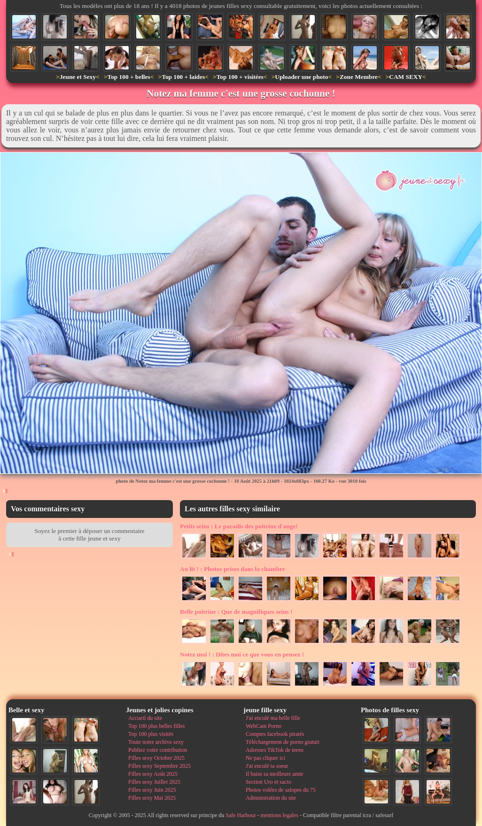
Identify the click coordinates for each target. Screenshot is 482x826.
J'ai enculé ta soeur (267, 766)
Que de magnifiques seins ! (236, 611)
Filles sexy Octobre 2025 (156, 758)
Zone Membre (359, 76)
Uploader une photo (301, 76)
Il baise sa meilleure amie (274, 774)
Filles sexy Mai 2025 (152, 798)
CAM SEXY (405, 76)
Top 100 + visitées (240, 76)
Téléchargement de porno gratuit (282, 742)
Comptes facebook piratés (275, 734)
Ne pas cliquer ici (265, 758)
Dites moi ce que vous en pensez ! (242, 654)
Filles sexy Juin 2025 (152, 790)
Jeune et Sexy (78, 76)
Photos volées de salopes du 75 (281, 790)
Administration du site (271, 798)
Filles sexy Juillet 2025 (154, 782)
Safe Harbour (240, 815)
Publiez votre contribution (157, 750)
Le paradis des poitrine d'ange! (239, 526)
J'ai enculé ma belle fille (273, 718)
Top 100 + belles (128, 76)
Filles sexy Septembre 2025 (159, 766)
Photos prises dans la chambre (232, 568)
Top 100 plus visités (150, 734)
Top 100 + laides (183, 76)
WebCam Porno (263, 726)
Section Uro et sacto (268, 782)
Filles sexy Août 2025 (153, 774)
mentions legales (279, 815)
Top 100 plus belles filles (156, 726)
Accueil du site (145, 718)
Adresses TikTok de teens (274, 750)
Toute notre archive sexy (156, 742)
